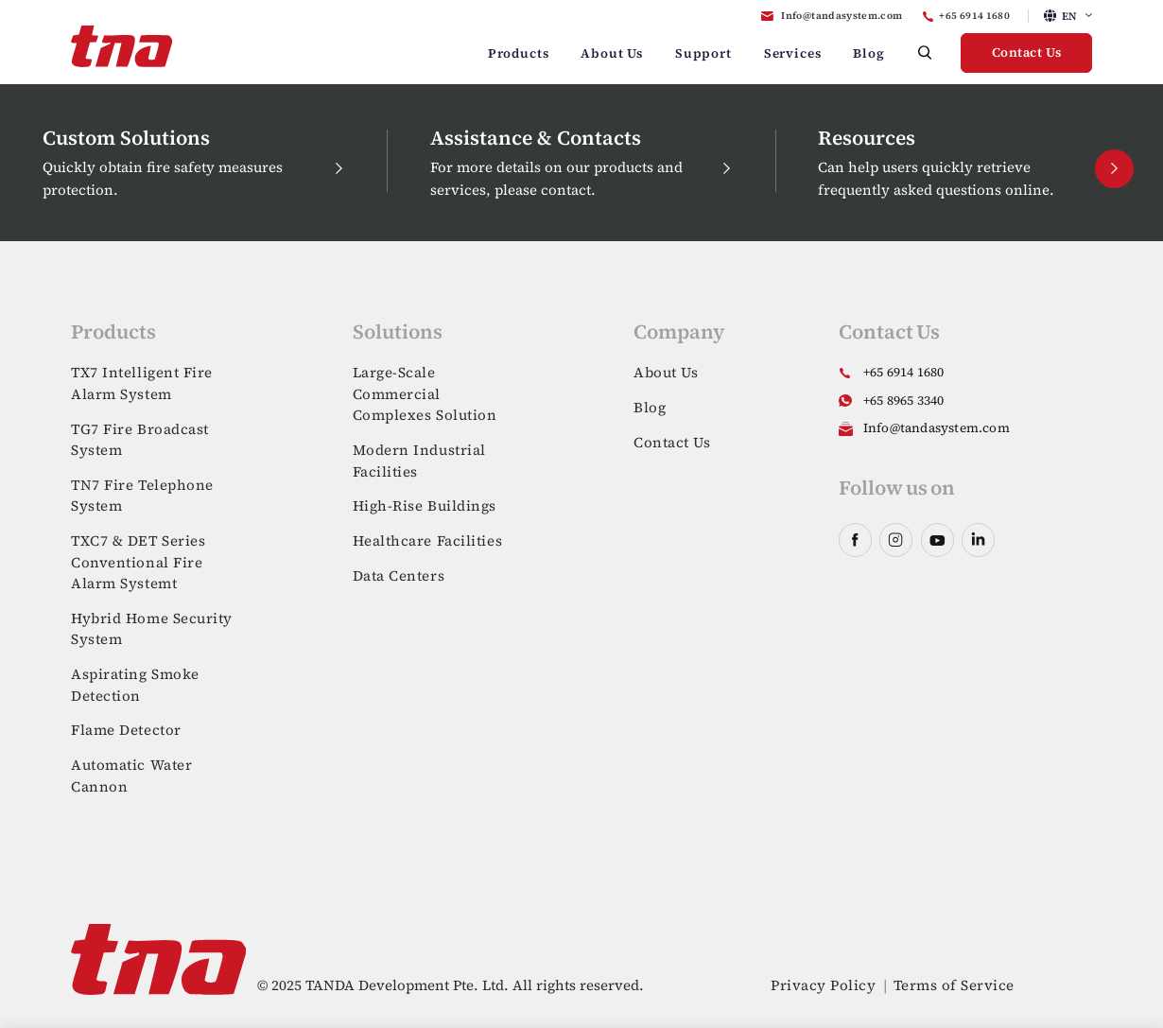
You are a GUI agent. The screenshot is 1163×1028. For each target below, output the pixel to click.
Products (518, 53)
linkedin (978, 539)
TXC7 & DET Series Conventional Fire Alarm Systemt (138, 562)
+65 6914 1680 (974, 16)
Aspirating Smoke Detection (135, 685)
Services (793, 53)
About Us (612, 53)
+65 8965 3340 (904, 400)
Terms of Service (954, 985)
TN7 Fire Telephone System (142, 495)
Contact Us (1027, 52)
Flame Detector (126, 730)
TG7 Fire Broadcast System (140, 440)
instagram (895, 539)
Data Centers (399, 575)
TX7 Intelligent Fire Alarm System (142, 383)
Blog (868, 53)
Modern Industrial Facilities (419, 460)
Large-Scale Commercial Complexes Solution (425, 393)
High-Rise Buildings (424, 505)
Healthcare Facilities (428, 540)
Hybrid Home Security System (152, 629)
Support (703, 53)
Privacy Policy (823, 985)
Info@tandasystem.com (841, 16)
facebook (855, 539)
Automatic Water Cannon (131, 775)
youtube (937, 539)
